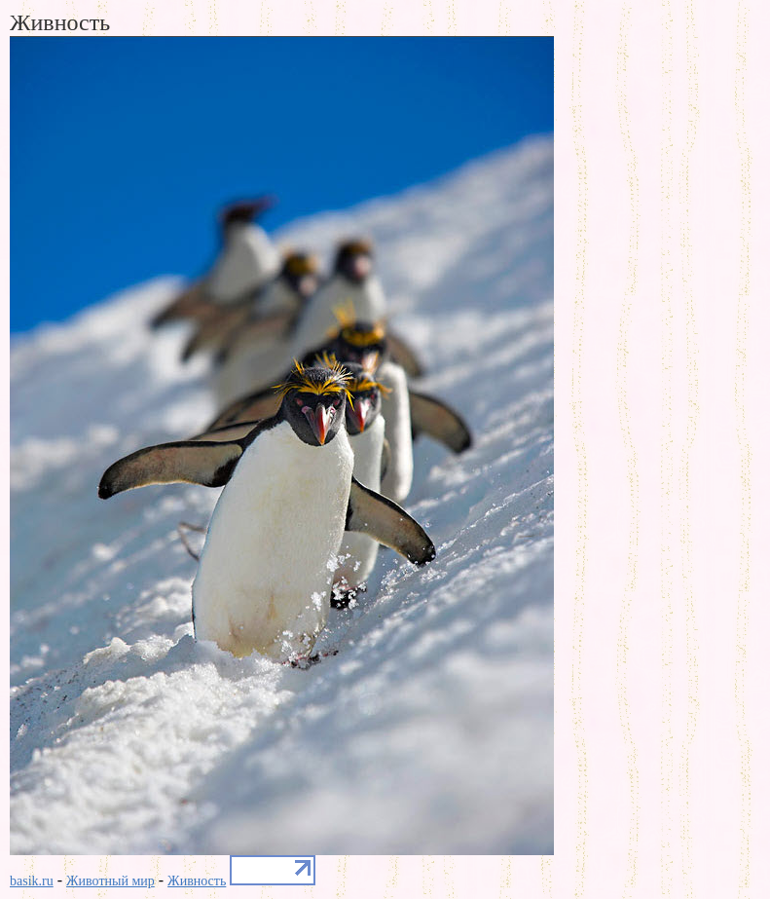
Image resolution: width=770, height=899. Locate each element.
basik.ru (32, 881)
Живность (196, 881)
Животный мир (110, 881)
